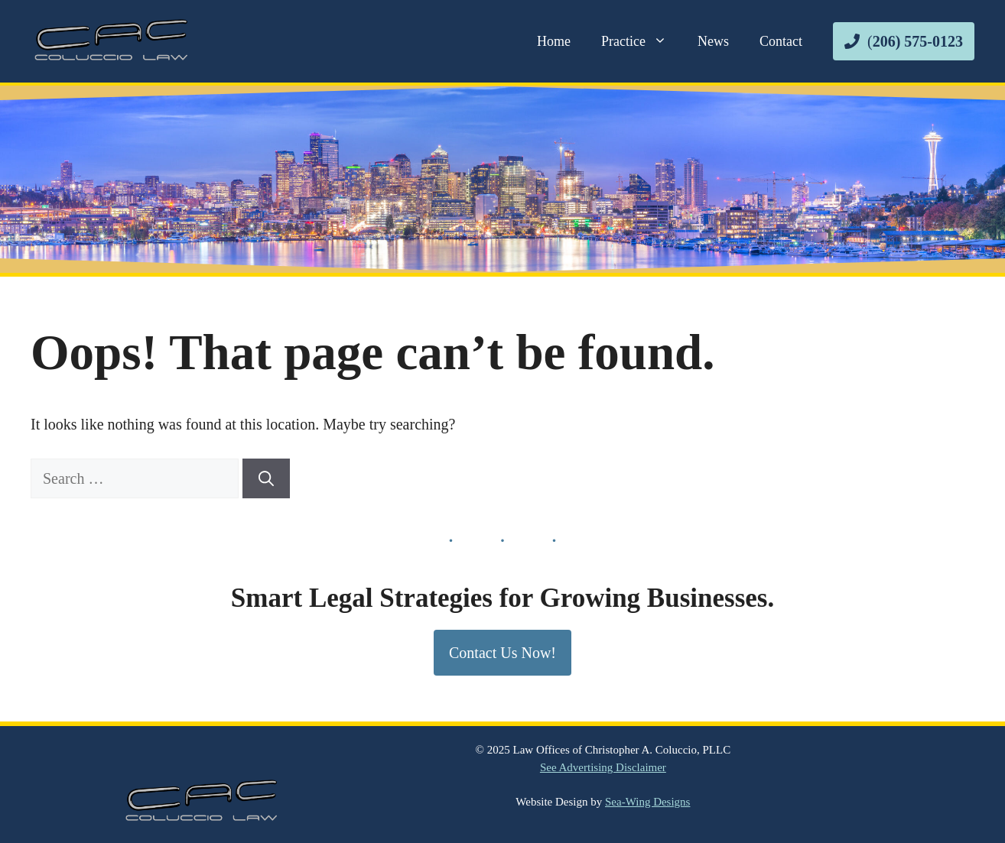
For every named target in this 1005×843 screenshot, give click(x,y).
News (713, 41)
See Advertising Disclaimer (603, 767)
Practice (641, 41)
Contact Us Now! (502, 652)
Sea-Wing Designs (647, 802)
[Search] (266, 478)
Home (554, 41)
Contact (780, 41)
